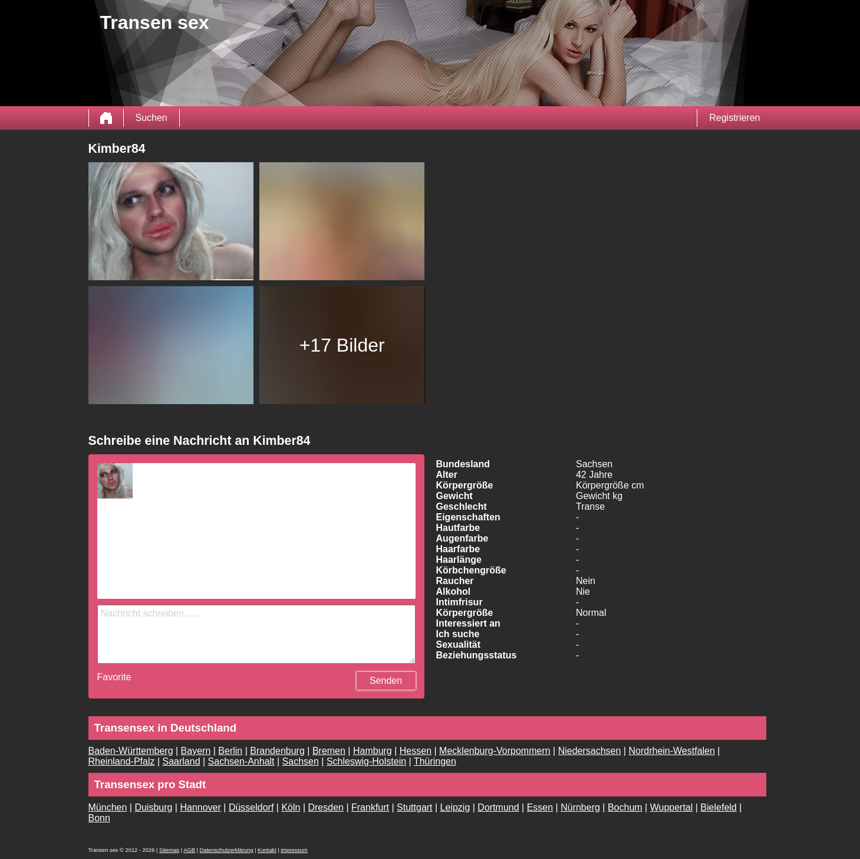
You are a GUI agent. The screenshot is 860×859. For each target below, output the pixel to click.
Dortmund (498, 807)
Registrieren (734, 118)
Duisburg (153, 807)
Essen (540, 807)
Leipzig (455, 807)
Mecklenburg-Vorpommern (495, 751)
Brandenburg (277, 751)
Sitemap (169, 850)
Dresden (325, 807)
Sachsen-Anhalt (241, 761)
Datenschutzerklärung (226, 850)
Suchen (151, 118)
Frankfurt (370, 807)
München (107, 807)
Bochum (625, 807)
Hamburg (372, 751)
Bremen (328, 751)
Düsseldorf (251, 807)
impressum (294, 850)
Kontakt (267, 850)
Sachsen (300, 761)
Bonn (99, 818)
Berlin (230, 751)
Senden (386, 681)
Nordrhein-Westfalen (671, 751)
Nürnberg (580, 807)
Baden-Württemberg (130, 751)
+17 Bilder (342, 345)
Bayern (196, 751)
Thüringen (435, 761)
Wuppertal (671, 807)
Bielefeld (718, 807)
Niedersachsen (589, 751)
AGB (189, 850)
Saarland (181, 761)
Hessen (415, 751)
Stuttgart (414, 807)
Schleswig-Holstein (366, 761)
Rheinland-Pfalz (121, 761)
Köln (290, 807)
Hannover (200, 807)
